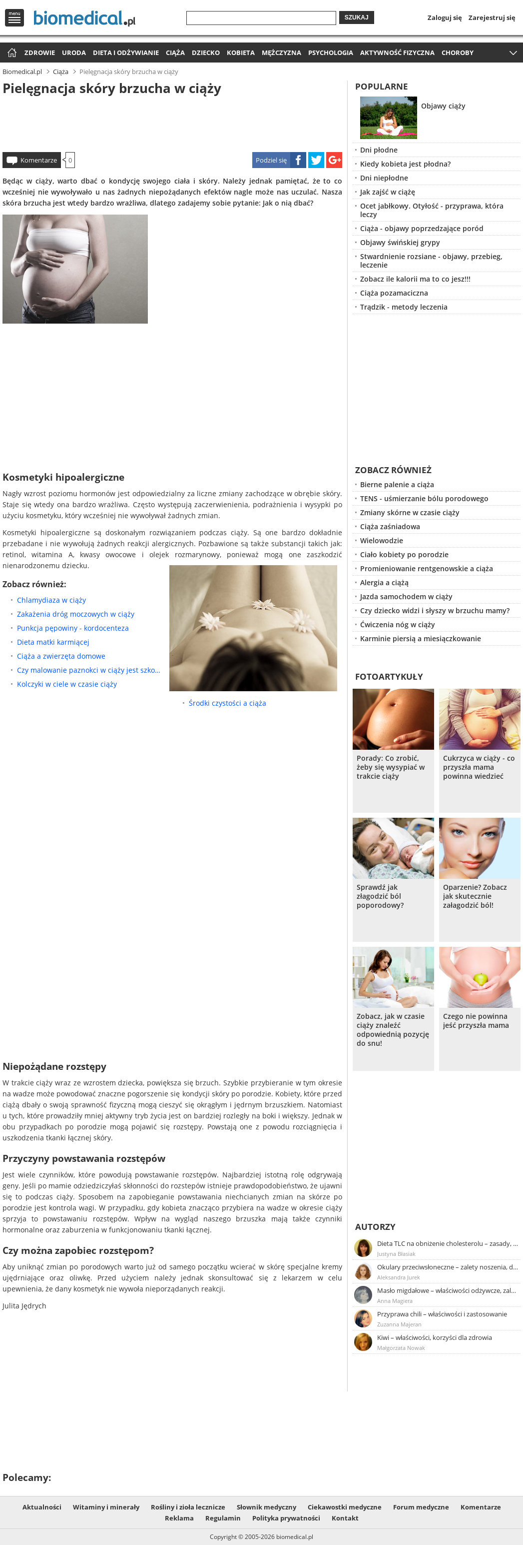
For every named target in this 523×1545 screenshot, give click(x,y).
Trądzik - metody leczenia (404, 307)
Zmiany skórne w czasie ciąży (410, 512)
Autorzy (375, 1226)
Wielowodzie (381, 540)
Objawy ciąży (443, 106)
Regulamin (223, 1517)
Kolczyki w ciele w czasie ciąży (67, 684)
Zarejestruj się (492, 17)
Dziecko (206, 52)
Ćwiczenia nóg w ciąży (397, 624)
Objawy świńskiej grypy (400, 242)
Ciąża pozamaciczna (394, 293)
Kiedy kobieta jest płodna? (405, 164)
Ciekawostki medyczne (345, 1506)
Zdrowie (39, 52)
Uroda (74, 52)
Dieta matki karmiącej (53, 642)
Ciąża (175, 52)
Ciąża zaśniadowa (390, 526)
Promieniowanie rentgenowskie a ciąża (426, 568)
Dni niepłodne (384, 178)
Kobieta (241, 52)
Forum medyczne (421, 1506)
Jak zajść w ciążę (387, 192)
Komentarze (38, 160)
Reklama (179, 1517)
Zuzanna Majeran (399, 1324)
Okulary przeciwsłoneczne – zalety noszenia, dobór (448, 1266)
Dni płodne (379, 150)
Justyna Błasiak (396, 1253)
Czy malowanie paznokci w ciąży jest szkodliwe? (90, 670)
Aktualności (41, 1506)
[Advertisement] (172, 122)
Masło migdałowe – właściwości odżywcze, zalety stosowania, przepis (448, 1290)
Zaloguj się (445, 17)
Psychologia (330, 52)
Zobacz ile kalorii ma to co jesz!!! (415, 279)
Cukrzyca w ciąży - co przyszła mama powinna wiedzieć (479, 767)
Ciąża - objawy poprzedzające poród (422, 228)
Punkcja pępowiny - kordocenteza (73, 628)
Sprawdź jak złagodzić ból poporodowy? (380, 896)
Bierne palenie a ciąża (397, 484)
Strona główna (10, 53)
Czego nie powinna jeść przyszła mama (476, 1021)
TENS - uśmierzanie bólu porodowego (424, 498)
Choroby (458, 52)
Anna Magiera (395, 1300)
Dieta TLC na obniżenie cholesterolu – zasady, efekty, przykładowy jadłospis (448, 1243)
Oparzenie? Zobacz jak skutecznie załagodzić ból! (475, 896)
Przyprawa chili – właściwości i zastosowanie (442, 1313)
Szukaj (357, 17)
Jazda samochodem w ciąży (406, 596)
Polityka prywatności (286, 1517)
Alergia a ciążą (384, 582)
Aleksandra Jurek (398, 1277)
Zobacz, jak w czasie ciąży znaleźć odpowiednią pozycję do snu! (393, 1030)
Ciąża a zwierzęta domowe (61, 656)
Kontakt (345, 1517)
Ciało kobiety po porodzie (404, 554)
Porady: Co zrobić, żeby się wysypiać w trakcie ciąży (391, 767)
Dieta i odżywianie (126, 52)
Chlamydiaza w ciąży (51, 600)
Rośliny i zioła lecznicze (188, 1506)
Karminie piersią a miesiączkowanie (420, 638)
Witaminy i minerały (106, 1506)
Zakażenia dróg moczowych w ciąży (75, 614)
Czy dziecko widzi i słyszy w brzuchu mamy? (435, 610)
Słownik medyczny (266, 1506)
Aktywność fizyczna (397, 52)
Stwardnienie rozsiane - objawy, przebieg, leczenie (431, 261)
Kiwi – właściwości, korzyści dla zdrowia (434, 1337)
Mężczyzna (281, 52)
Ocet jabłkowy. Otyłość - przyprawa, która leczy (432, 210)
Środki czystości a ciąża (227, 703)
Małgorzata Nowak (401, 1347)
